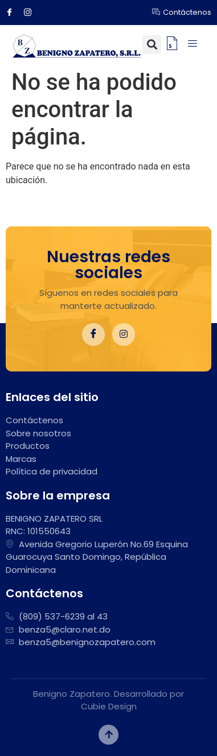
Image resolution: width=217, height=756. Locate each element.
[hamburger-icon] (193, 44)
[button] (151, 44)
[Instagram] (32, 12)
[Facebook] (14, 12)
